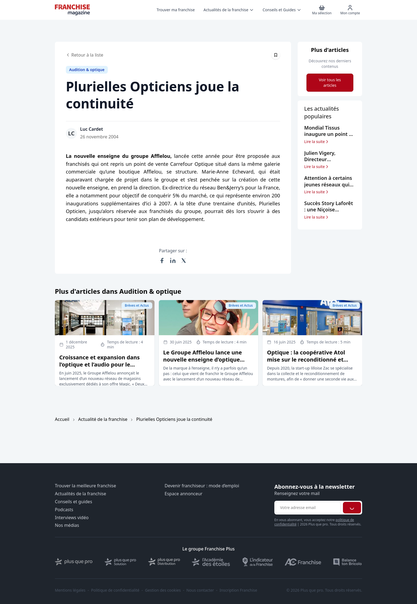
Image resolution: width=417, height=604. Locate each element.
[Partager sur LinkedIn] (172, 260)
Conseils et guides (73, 502)
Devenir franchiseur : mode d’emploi (202, 486)
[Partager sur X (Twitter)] (183, 260)
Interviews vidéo (72, 518)
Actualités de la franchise (80, 494)
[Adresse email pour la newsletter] (308, 507)
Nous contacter (200, 590)
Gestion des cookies (163, 590)
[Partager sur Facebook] (161, 260)
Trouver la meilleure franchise (85, 486)
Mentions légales (70, 590)
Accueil (62, 419)
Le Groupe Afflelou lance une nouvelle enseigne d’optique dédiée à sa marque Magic (202, 359)
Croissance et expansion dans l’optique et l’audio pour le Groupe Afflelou (99, 364)
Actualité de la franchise (102, 419)
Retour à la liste (84, 55)
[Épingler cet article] (275, 55)
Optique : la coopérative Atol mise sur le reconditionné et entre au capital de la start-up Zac (307, 363)
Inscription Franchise (238, 590)
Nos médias (67, 525)
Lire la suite (316, 141)
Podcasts (64, 510)
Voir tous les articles (330, 82)
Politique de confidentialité (115, 590)
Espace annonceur (183, 494)
